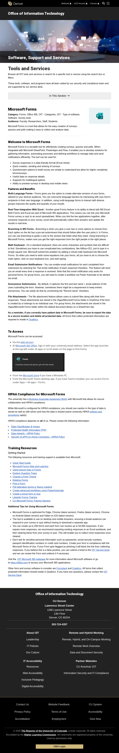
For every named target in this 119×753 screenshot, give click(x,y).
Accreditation (22, 718)
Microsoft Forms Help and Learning (30, 466)
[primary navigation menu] (108, 3)
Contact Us (22, 704)
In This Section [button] (59, 95)
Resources (32, 666)
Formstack (61, 568)
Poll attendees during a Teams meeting (32, 487)
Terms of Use (59, 711)
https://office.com (19, 562)
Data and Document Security (86, 652)
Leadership (32, 639)
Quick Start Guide (22, 463)
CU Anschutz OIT (86, 666)
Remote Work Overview (86, 646)
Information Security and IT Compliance (86, 673)
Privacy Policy (22, 711)
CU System (95, 704)
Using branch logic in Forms (27, 470)
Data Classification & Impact (25, 426)
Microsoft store (31, 375)
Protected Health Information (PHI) (28, 430)
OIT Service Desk (101, 550)
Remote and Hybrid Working (86, 632)
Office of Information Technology (36, 13)
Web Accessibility (33, 673)
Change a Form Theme (24, 477)
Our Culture (32, 652)
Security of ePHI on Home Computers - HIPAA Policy (38, 437)
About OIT (32, 632)
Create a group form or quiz (27, 494)
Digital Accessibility (32, 686)
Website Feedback (59, 704)
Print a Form (19, 483)
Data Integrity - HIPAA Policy (25, 433)
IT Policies (33, 646)
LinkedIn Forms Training (25, 497)
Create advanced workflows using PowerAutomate (38, 490)
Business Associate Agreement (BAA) (48, 399)
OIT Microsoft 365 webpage (31, 559)
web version (26, 342)
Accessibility (95, 711)
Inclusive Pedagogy (32, 679)
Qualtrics (33, 319)
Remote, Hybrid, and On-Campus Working (86, 639)
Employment (59, 718)
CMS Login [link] (59, 746)
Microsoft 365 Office (26, 345)
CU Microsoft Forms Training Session (31, 501)
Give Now (95, 718)
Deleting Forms (20, 480)
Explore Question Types (25, 473)
